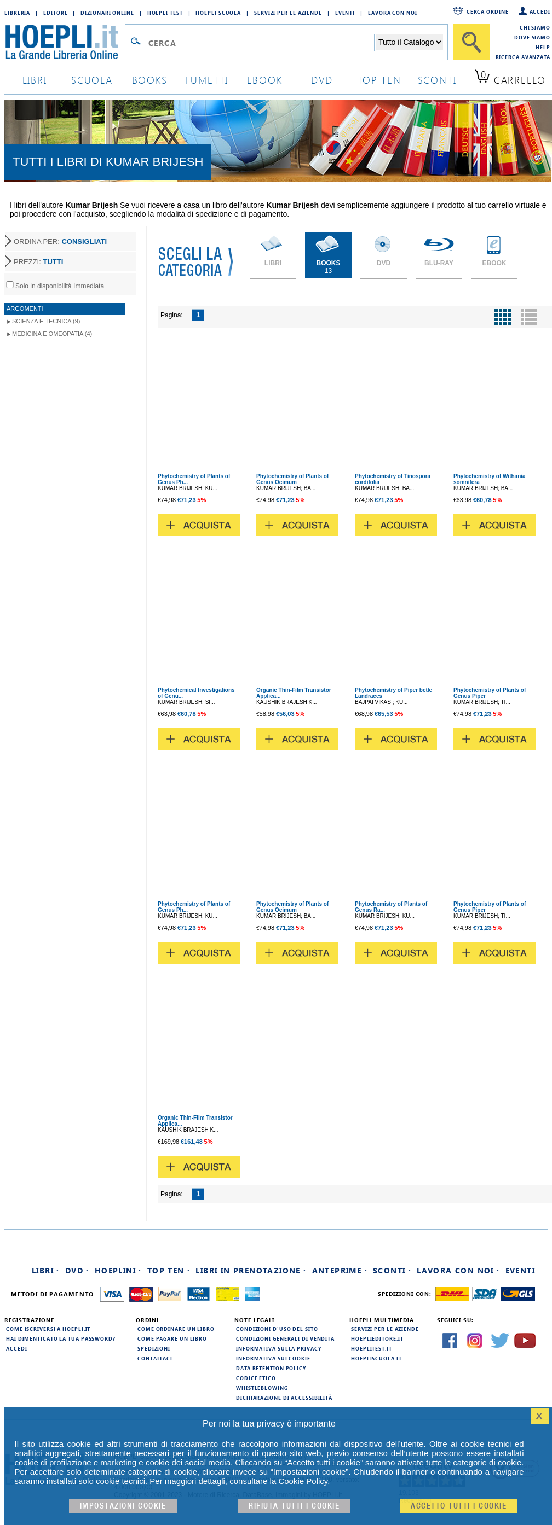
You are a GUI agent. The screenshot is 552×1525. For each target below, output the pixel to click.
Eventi (345, 12)
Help (543, 47)
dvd (322, 79)
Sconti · (392, 1270)
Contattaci (155, 1358)
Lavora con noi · (458, 1270)
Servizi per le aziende (288, 12)
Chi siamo (535, 27)
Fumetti (207, 79)
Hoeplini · (118, 1270)
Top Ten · (169, 1270)
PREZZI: (38, 262)
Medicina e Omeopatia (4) (52, 333)
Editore (55, 12)
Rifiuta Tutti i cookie (294, 1506)
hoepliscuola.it (376, 1358)
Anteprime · (339, 1270)
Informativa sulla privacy (278, 1348)
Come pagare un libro (172, 1338)
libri (34, 79)
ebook (265, 79)
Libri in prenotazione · (251, 1270)
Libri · (46, 1270)
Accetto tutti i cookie (459, 1506)
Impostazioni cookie (123, 1506)
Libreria (17, 12)
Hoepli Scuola (218, 12)
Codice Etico (256, 1378)
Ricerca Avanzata (523, 57)
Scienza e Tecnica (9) (46, 321)
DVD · (77, 1270)
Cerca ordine (488, 11)
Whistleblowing (262, 1387)
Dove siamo (532, 37)
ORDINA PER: (60, 241)
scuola (92, 79)
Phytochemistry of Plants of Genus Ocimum (292, 479)
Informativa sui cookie (273, 1358)
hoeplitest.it (371, 1348)
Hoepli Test (165, 12)
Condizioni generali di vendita (285, 1338)
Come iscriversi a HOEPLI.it (48, 1328)
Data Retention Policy (271, 1368)
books (150, 79)
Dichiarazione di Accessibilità (284, 1397)
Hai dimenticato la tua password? (61, 1338)
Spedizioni (153, 1348)
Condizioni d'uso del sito (277, 1328)
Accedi (540, 11)
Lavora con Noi (392, 12)
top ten (379, 79)
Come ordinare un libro (176, 1328)
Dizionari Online (107, 12)
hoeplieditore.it (377, 1338)
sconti (437, 79)
